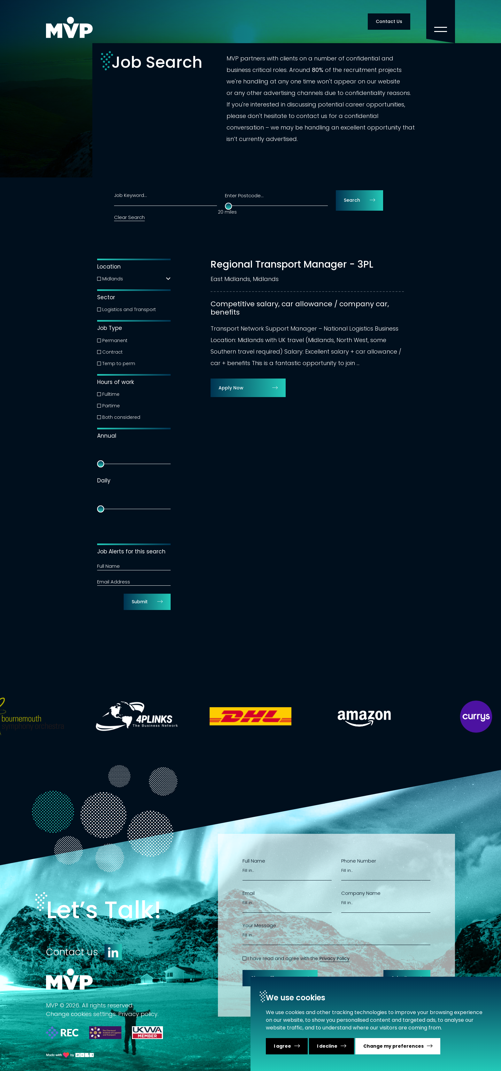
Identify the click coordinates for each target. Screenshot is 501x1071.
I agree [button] (282, 1046)
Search (352, 200)
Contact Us (389, 21)
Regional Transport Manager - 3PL (292, 264)
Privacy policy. (138, 1014)
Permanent (114, 340)
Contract (112, 352)
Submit (140, 601)
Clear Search (129, 217)
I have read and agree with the (283, 958)
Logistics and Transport (129, 309)
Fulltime (110, 394)
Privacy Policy (335, 958)
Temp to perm (118, 363)
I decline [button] (327, 1046)
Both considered (121, 417)
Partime (111, 406)
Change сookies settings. (81, 1014)
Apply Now (231, 388)
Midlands (112, 279)
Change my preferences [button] (393, 1046)
